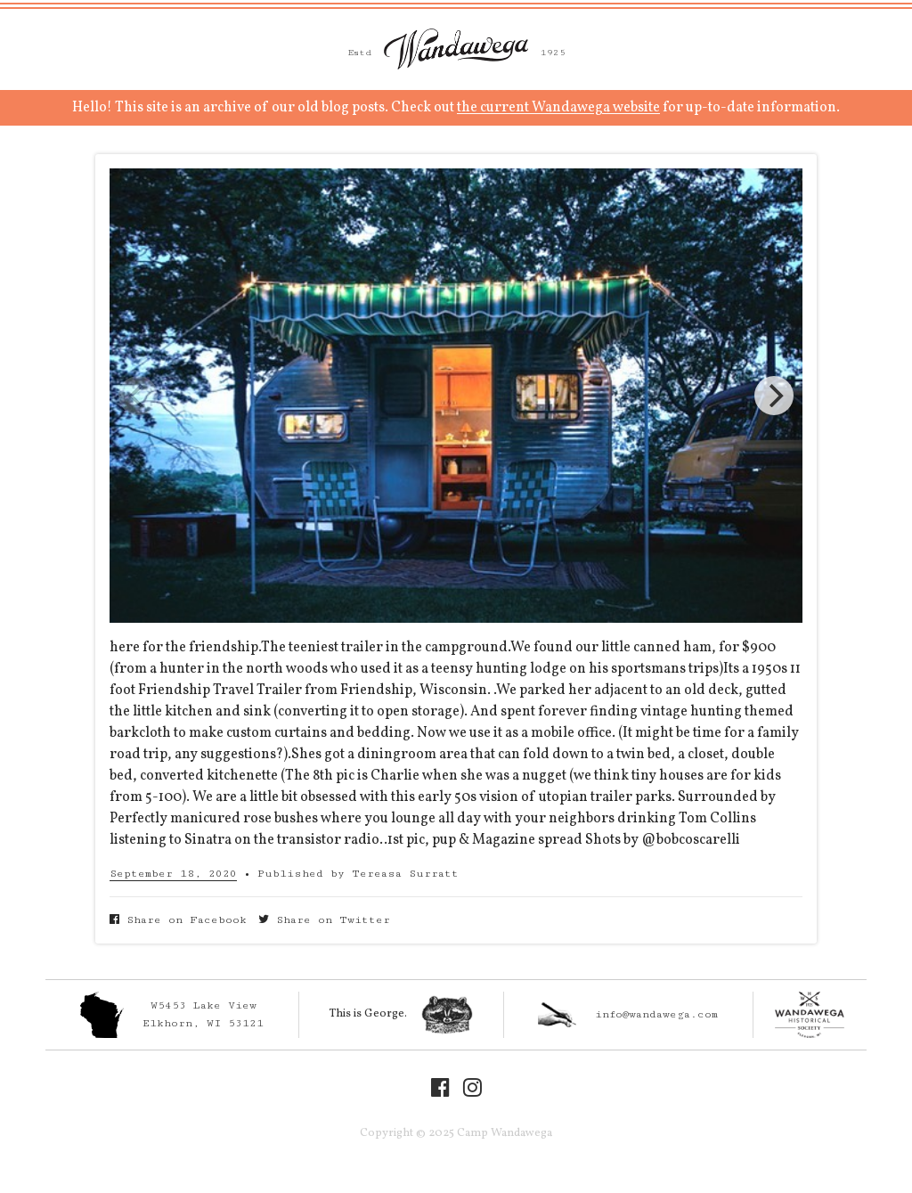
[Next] (774, 395)
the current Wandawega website (558, 108)
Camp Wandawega (456, 49)
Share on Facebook (178, 920)
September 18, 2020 (173, 873)
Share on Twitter (324, 920)
